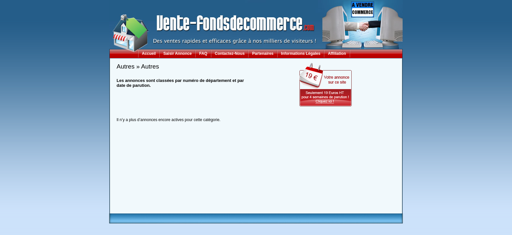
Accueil (149, 53)
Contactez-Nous (230, 53)
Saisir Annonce (177, 53)
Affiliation (337, 53)
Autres (126, 66)
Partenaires (262, 53)
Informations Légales (301, 53)
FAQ (203, 53)
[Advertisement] (256, 198)
